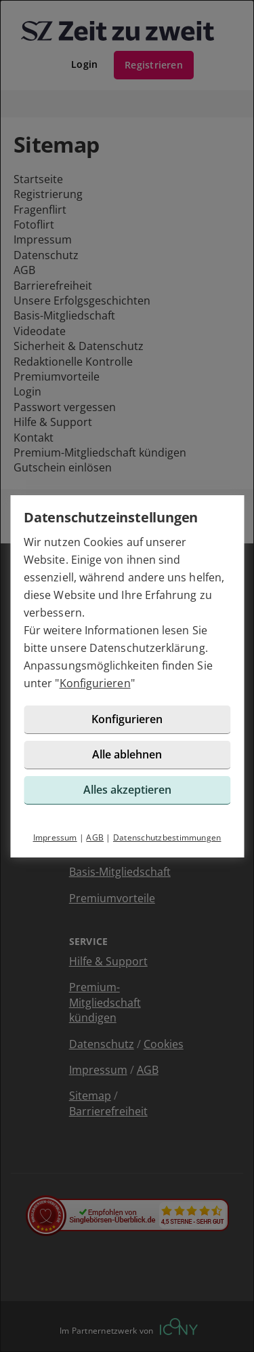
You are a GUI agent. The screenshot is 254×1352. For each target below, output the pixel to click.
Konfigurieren (95, 683)
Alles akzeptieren (127, 789)
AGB (95, 837)
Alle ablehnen (127, 754)
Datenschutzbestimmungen (167, 837)
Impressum (55, 837)
